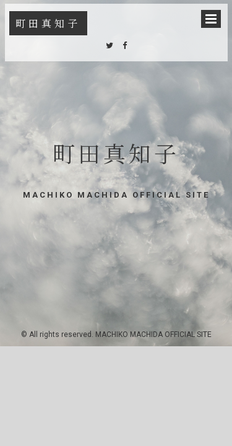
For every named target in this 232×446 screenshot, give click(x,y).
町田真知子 (47, 23)
